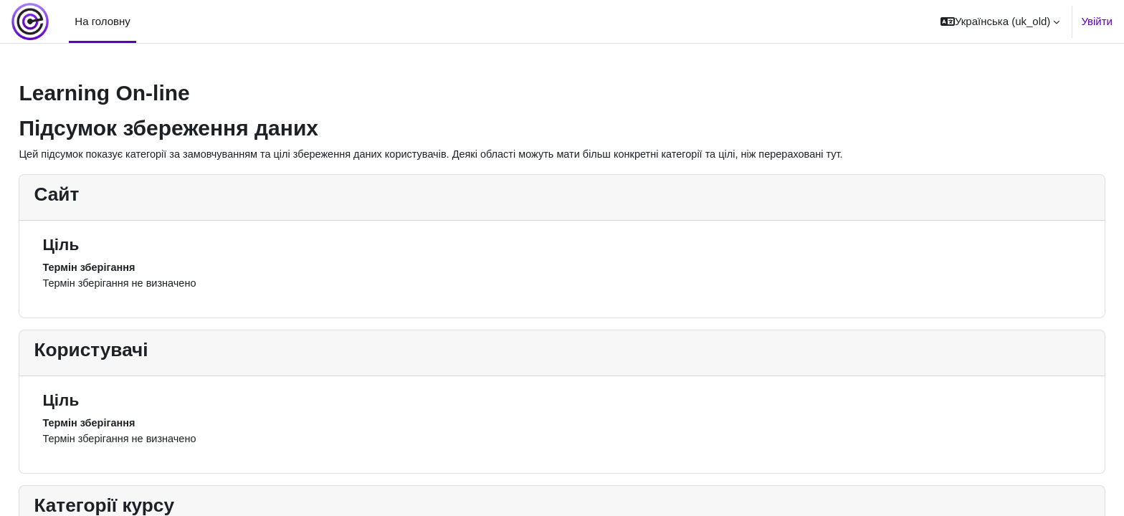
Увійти (1097, 21)
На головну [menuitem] (102, 21)
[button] (1000, 21)
